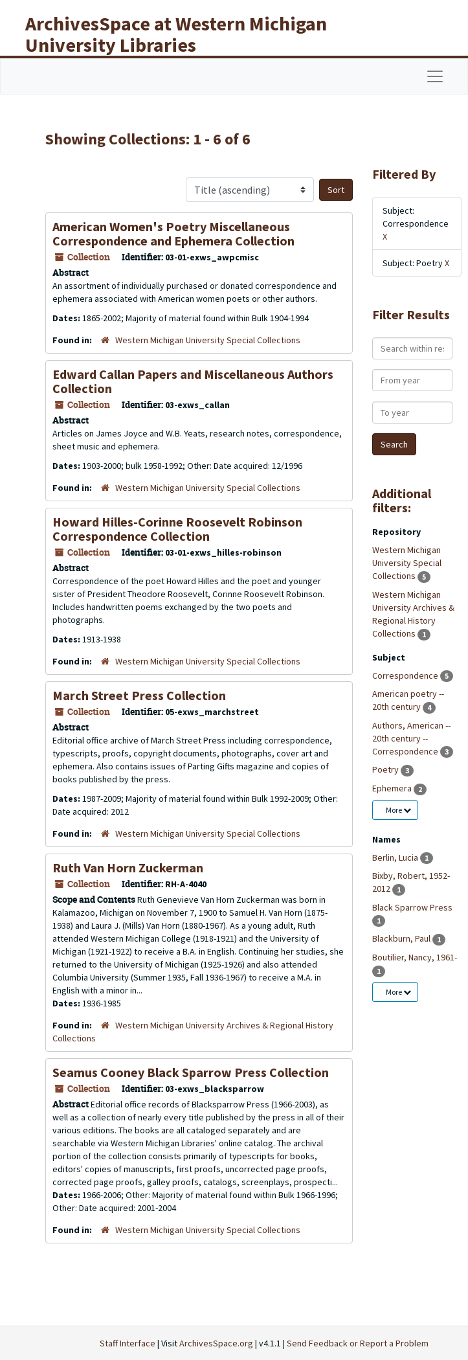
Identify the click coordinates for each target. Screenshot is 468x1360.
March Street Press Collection (139, 695)
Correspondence (406, 675)
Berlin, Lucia (396, 857)
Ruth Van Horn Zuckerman (127, 867)
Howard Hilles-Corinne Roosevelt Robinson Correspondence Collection (177, 529)
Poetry (386, 769)
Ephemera (393, 788)
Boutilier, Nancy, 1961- (414, 957)
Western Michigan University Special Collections (207, 340)
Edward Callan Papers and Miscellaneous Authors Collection (192, 381)
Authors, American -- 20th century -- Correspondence (411, 738)
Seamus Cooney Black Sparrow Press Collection (190, 1072)
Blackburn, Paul (402, 938)
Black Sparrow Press (412, 907)
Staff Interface (127, 1343)
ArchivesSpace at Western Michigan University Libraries (176, 34)
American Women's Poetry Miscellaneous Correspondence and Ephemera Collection (173, 233)
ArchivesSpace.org (216, 1343)
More (398, 810)
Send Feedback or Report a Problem (358, 1343)
